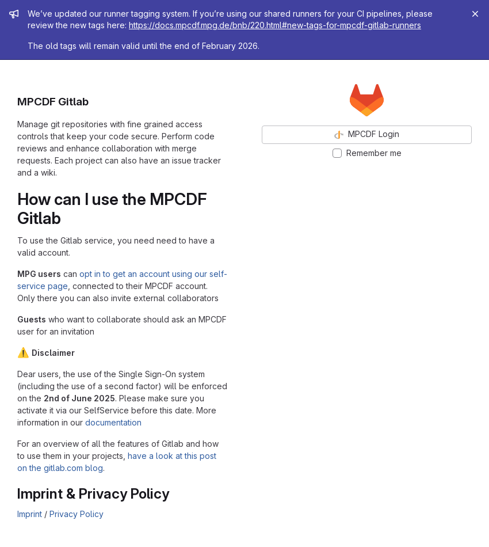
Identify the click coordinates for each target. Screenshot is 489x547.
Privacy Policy (76, 514)
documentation (113, 422)
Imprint (29, 514)
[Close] (475, 14)
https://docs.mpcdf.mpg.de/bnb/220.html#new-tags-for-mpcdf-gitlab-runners (275, 25)
